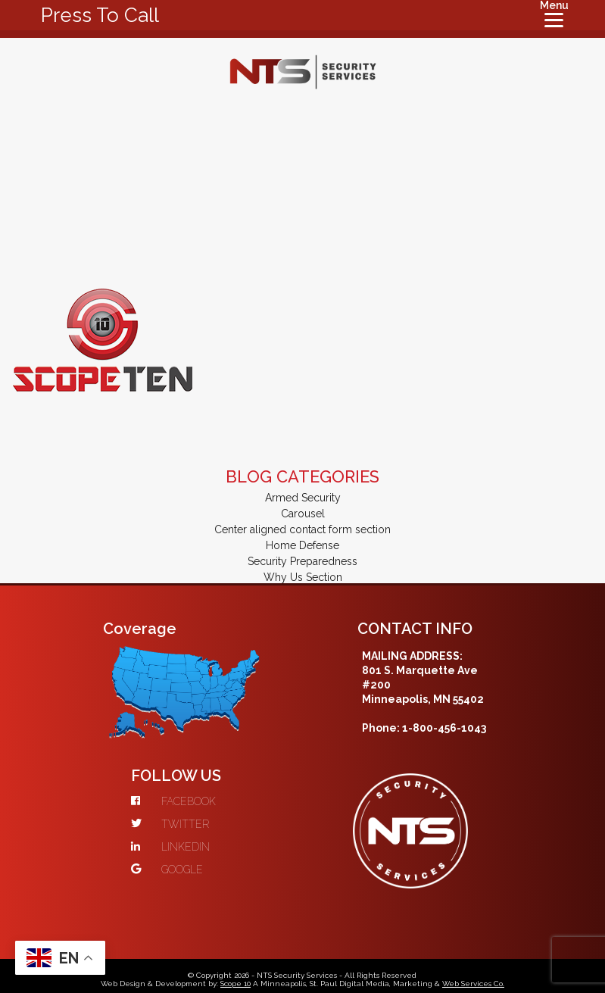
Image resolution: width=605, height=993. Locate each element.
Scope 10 (235, 983)
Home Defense (302, 545)
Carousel (303, 513)
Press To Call (100, 15)
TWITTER (170, 824)
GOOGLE (167, 869)
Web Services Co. (473, 983)
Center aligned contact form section (302, 529)
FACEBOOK (173, 801)
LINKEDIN (170, 847)
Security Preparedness (302, 561)
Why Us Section (303, 577)
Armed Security (303, 498)
